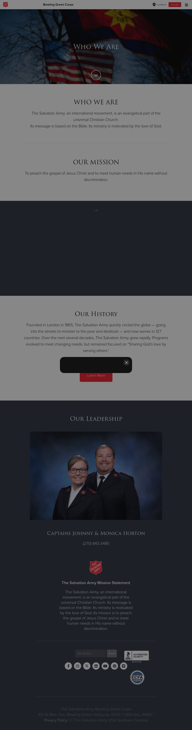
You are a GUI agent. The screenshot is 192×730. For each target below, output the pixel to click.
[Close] (126, 362)
